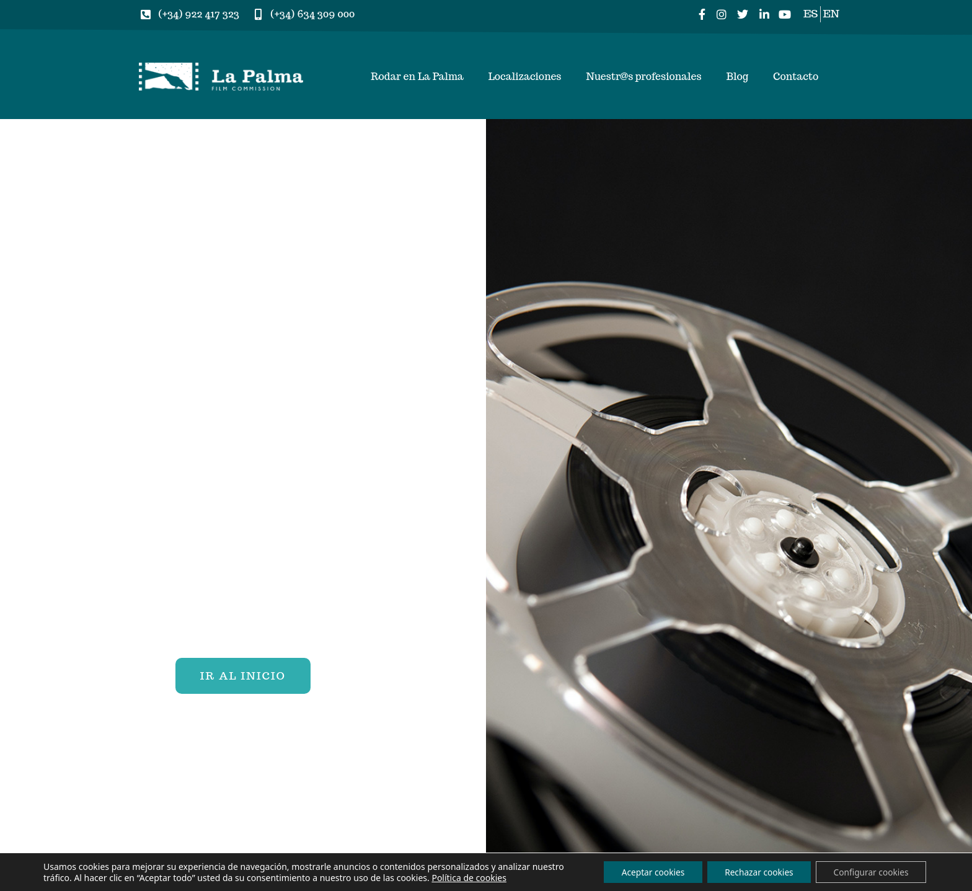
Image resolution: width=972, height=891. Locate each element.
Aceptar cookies (644, 871)
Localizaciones (525, 76)
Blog (737, 76)
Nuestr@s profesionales (643, 76)
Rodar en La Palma (417, 76)
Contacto (795, 76)
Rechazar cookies (753, 871)
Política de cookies (503, 877)
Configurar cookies (869, 871)
